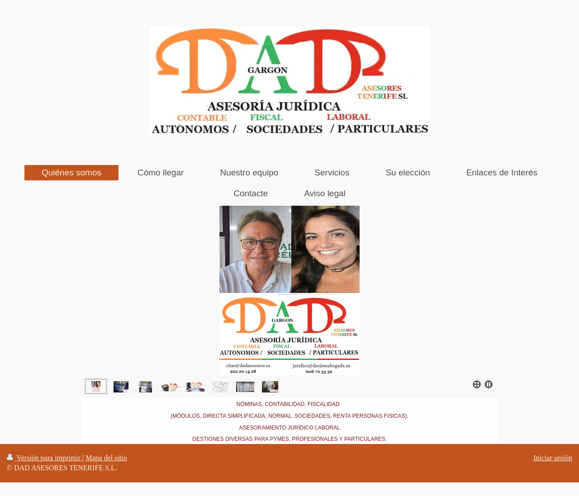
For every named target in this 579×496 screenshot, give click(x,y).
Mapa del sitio (106, 458)
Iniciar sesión (552, 458)
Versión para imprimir (44, 458)
